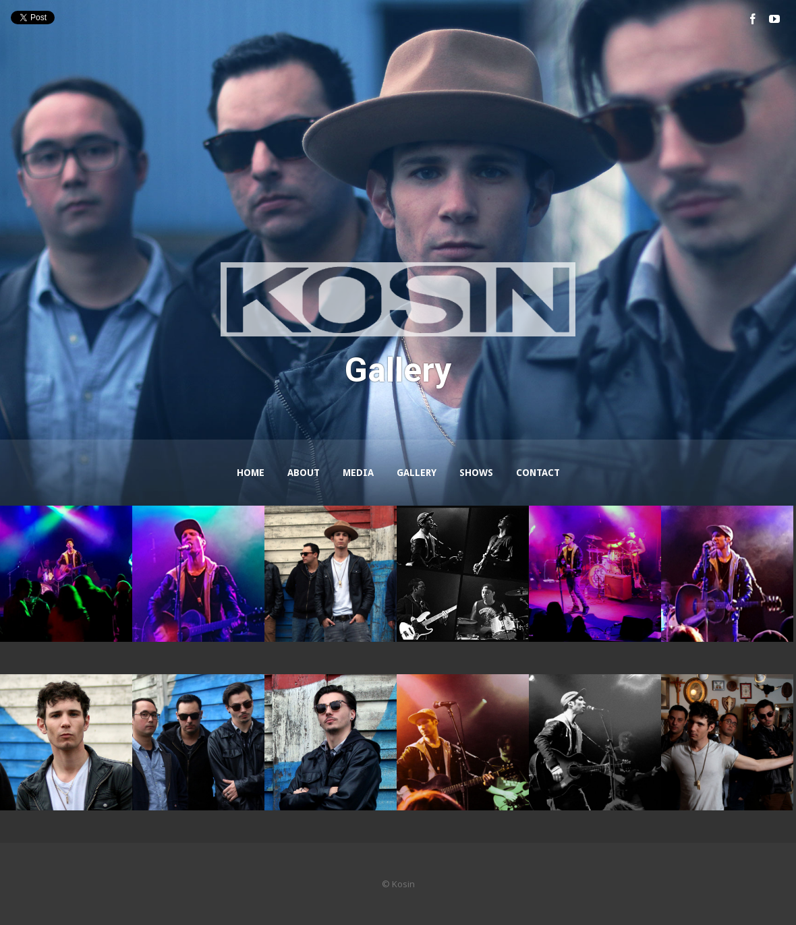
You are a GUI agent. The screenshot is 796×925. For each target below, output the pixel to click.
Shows (476, 472)
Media (358, 472)
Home (250, 472)
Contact (538, 472)
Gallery (416, 472)
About (303, 472)
